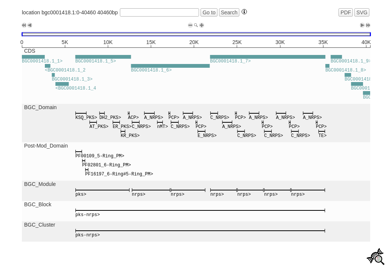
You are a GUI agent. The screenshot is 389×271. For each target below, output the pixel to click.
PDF (345, 12)
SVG (362, 12)
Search (229, 12)
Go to (208, 12)
